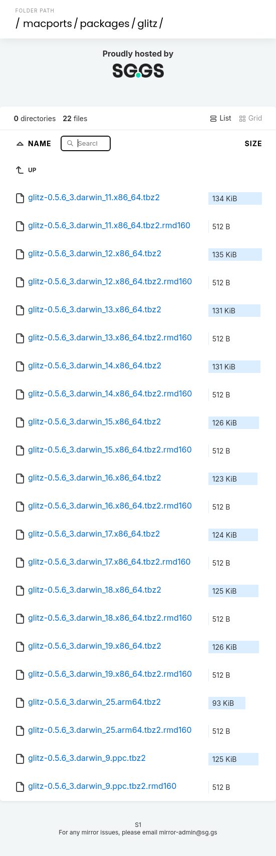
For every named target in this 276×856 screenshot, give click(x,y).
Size (253, 143)
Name (41, 143)
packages (104, 24)
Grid (250, 118)
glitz (147, 24)
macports (47, 24)
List (220, 118)
